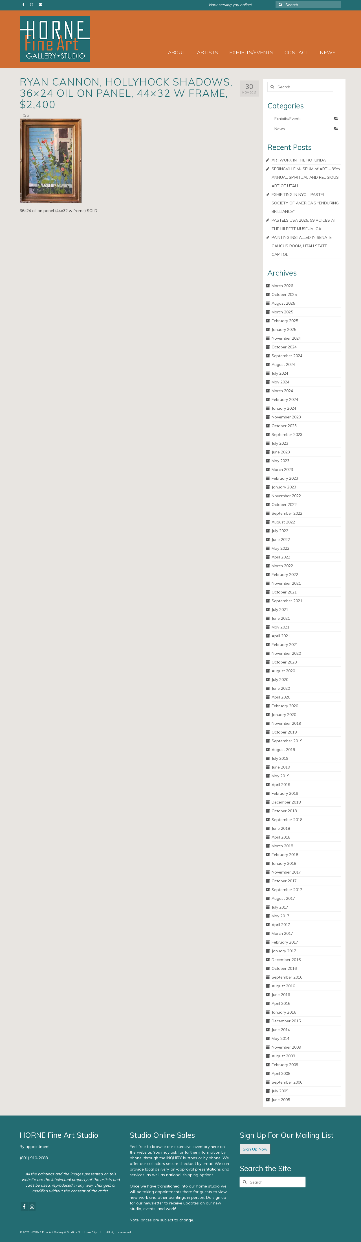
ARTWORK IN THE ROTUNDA (299, 160)
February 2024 (285, 399)
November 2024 (286, 338)
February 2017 (285, 942)
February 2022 (285, 574)
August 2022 (283, 522)
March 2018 (282, 845)
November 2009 (286, 1047)
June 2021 (281, 618)
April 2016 (281, 1003)
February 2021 (285, 644)
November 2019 (286, 723)
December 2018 (286, 802)
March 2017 (282, 933)
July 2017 (280, 907)
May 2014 (280, 1038)
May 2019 (280, 775)
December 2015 (286, 1020)
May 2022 (280, 548)
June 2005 (281, 1099)
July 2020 (280, 679)
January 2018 (284, 863)
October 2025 (284, 294)
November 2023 (286, 417)
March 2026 (282, 285)
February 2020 (285, 705)
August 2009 (283, 1055)
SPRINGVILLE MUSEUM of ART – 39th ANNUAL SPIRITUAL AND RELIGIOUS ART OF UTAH (306, 177)
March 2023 (282, 469)
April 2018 (281, 837)
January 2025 (284, 329)
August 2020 (283, 670)
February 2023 (285, 478)
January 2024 (284, 408)
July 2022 (280, 530)
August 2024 (283, 364)
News (279, 128)
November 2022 (286, 495)
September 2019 (287, 740)
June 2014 (281, 1029)
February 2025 (285, 320)
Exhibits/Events (287, 118)
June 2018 (281, 828)
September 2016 (287, 977)
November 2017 (286, 872)
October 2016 (284, 968)
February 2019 (285, 793)
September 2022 (287, 513)
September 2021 (287, 600)
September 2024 (287, 355)
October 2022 (284, 504)
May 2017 (280, 915)
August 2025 (283, 303)
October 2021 (284, 592)
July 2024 (280, 373)
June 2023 (281, 452)
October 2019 (284, 732)
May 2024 (280, 382)
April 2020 (281, 697)
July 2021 (280, 609)
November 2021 (286, 583)
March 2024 (282, 390)
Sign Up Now (255, 1149)
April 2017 (281, 924)
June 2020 (281, 688)
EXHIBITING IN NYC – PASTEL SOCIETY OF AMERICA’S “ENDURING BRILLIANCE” (305, 203)
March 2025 (282, 312)
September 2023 (287, 434)
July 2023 (280, 443)
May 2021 (280, 627)
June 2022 (281, 539)
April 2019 (281, 784)
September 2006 (287, 1082)
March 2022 (282, 565)
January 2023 (284, 487)
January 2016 (284, 1012)
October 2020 (284, 662)
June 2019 (281, 767)
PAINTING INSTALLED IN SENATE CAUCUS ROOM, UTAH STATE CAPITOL (302, 246)
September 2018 (287, 819)
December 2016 (286, 959)
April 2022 (281, 557)
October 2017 (284, 880)
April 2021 (281, 635)
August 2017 (283, 898)
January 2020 (284, 714)
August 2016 (283, 985)
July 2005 (280, 1090)
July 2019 (280, 758)
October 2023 (284, 425)
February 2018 (285, 854)
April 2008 (281, 1073)
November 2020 (286, 653)
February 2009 (285, 1064)
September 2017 (287, 889)
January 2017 (284, 950)
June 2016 (281, 994)
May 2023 (280, 460)
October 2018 (284, 810)
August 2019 (283, 749)
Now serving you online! (230, 4)
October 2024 (284, 347)
